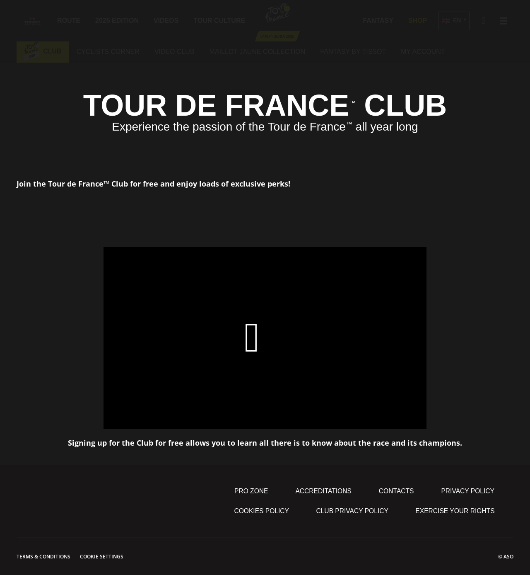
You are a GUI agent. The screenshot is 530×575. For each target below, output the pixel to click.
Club (43, 51)
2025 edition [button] (117, 20)
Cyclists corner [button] (108, 51)
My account (423, 51)
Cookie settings (101, 556)
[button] (453, 21)
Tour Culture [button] (219, 20)
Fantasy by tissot (353, 51)
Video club (174, 51)
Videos (166, 20)
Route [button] (68, 20)
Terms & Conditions (43, 556)
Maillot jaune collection (258, 51)
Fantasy (378, 20)
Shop (417, 20)
